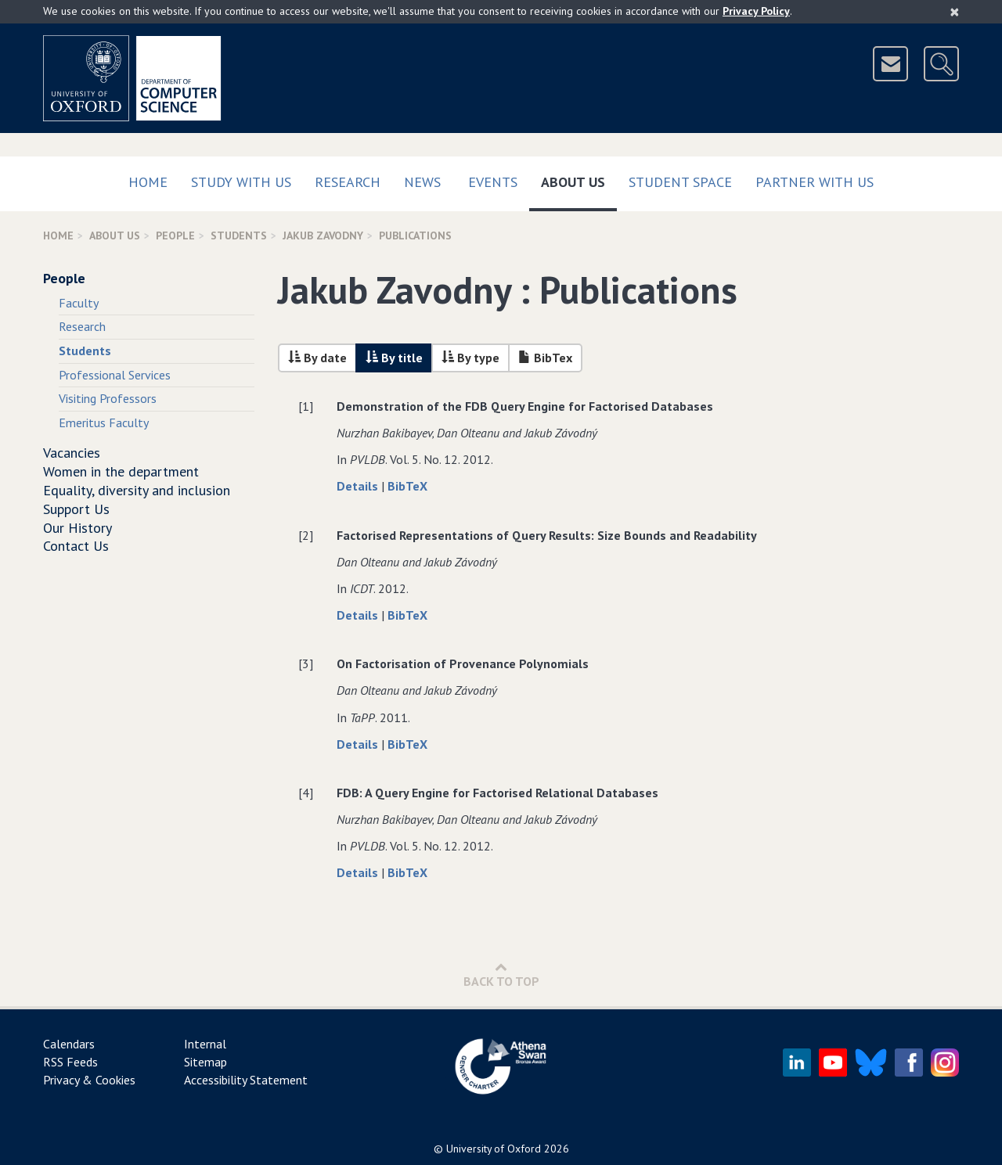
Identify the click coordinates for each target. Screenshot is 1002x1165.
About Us (579, 179)
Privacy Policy (756, 11)
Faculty (79, 303)
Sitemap (205, 1062)
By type (470, 357)
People (175, 235)
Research (347, 182)
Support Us (76, 509)
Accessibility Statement (246, 1080)
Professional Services (115, 375)
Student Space (680, 182)
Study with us (241, 182)
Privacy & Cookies (89, 1080)
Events (492, 182)
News (422, 182)
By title (394, 357)
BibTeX (407, 486)
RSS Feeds (70, 1062)
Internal (205, 1044)
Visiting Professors (108, 398)
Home (148, 182)
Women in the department (121, 471)
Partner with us (814, 182)
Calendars (69, 1044)
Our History (77, 528)
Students (239, 235)
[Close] (955, 11)
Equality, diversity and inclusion (136, 490)
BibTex (545, 357)
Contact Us (76, 546)
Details (359, 486)
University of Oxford (493, 1149)
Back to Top (501, 974)
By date (317, 357)
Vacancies (71, 453)
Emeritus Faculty (104, 422)
